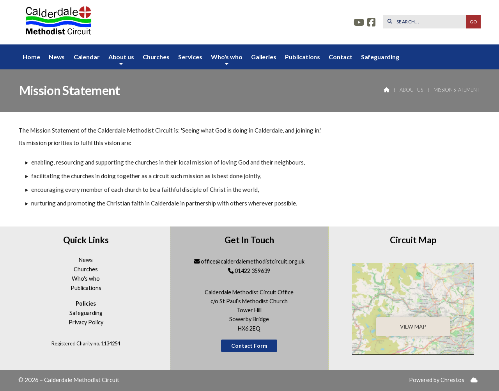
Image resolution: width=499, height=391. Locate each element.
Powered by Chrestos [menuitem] (436, 380)
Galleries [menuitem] (263, 56)
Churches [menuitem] (156, 56)
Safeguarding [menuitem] (380, 56)
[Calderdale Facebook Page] (371, 23)
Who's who (86, 279)
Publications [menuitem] (302, 56)
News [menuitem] (57, 56)
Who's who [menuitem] (226, 56)
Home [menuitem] (31, 56)
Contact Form (249, 346)
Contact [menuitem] (340, 56)
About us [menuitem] (121, 56)
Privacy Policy (86, 322)
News (86, 260)
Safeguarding (86, 313)
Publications (86, 288)
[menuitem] (474, 380)
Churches (86, 269)
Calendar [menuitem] (87, 56)
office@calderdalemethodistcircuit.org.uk (252, 261)
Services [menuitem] (190, 56)
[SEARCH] (426, 21)
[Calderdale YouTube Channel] (359, 23)
